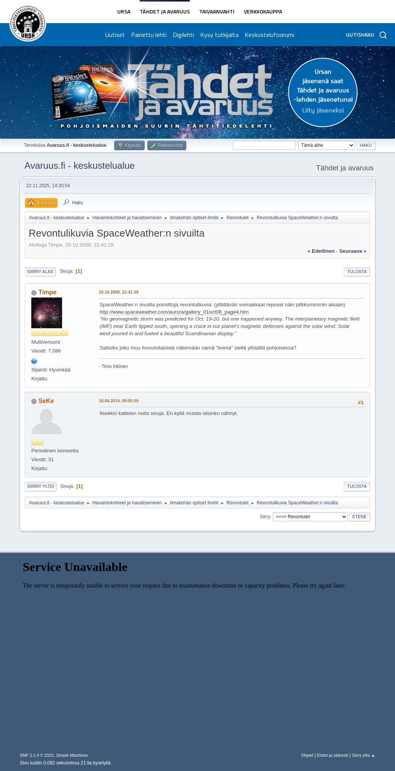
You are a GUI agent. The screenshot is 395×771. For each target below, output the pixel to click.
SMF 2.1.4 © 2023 (37, 755)
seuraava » (352, 251)
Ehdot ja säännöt (332, 755)
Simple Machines (72, 755)
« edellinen (320, 251)
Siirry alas (40, 271)
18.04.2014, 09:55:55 (118, 400)
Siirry (265, 516)
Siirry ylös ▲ (363, 755)
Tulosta (357, 271)
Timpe (48, 292)
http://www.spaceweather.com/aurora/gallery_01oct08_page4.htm (174, 312)
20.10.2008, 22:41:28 (118, 292)
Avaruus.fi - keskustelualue (79, 165)
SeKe (46, 401)
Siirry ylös (40, 486)
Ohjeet (307, 755)
